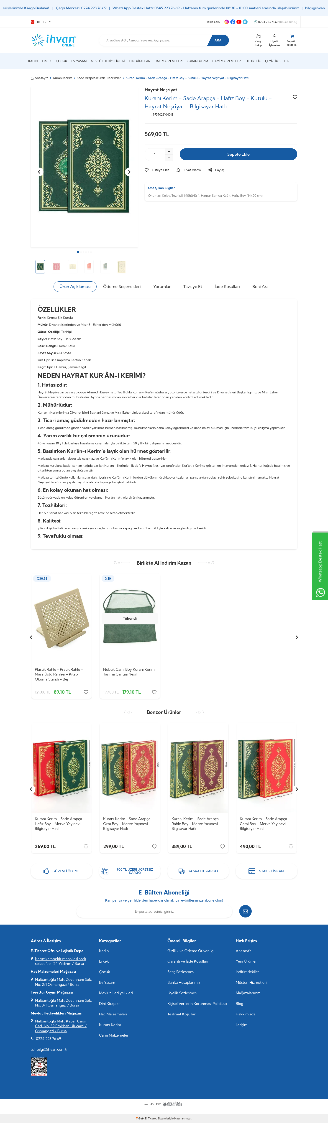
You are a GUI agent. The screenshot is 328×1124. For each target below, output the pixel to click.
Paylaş (216, 170)
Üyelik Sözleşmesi (182, 994)
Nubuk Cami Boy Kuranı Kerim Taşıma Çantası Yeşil (129, 671)
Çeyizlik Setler (277, 61)
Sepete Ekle (238, 154)
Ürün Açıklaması (74, 286)
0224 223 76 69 (275, 22)
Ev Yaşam (79, 61)
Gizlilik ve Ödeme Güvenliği (190, 952)
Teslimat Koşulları (181, 1015)
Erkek (47, 61)
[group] (84, 167)
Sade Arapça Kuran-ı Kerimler (99, 78)
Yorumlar (162, 286)
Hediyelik (253, 61)
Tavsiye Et (192, 286)
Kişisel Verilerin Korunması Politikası (197, 1004)
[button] (78, 252)
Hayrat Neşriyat (161, 89)
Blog (239, 1004)
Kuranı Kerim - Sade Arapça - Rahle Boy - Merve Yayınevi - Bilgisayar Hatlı (197, 824)
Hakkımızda (246, 1015)
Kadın (33, 61)
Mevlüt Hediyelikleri (108, 61)
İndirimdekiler (247, 973)
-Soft (140, 1119)
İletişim (241, 1026)
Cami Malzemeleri (226, 61)
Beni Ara (260, 286)
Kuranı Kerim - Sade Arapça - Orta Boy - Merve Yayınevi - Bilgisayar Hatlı (128, 824)
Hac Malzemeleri (168, 61)
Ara (217, 40)
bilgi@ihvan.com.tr (52, 1050)
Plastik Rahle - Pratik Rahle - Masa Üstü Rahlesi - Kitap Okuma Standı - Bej (59, 674)
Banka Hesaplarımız (183, 983)
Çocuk (61, 61)
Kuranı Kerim (197, 61)
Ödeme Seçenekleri (122, 286)
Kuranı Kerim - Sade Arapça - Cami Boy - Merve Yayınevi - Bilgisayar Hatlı (265, 824)
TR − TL (41, 22)
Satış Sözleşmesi (181, 973)
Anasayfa (40, 78)
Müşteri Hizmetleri (251, 983)
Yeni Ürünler (246, 962)
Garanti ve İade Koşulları (187, 962)
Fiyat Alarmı (189, 170)
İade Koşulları (227, 286)
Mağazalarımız (248, 994)
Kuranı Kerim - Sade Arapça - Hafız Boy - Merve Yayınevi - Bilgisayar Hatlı (60, 824)
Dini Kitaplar (139, 61)
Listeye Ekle (157, 170)
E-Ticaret (151, 1119)
